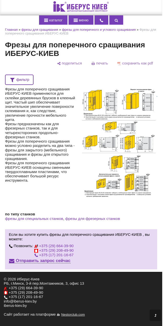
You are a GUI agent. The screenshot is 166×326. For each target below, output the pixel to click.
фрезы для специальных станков (34, 218)
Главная (11, 29)
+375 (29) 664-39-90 (54, 246)
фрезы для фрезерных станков (92, 218)
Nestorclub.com (73, 314)
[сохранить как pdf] (135, 63)
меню (81, 20)
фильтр (19, 79)
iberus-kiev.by (15, 305)
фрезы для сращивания (39, 29)
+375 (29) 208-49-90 (54, 250)
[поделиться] (69, 63)
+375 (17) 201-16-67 (54, 255)
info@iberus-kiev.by (20, 301)
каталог (53, 20)
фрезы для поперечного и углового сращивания (99, 29)
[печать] (99, 63)
